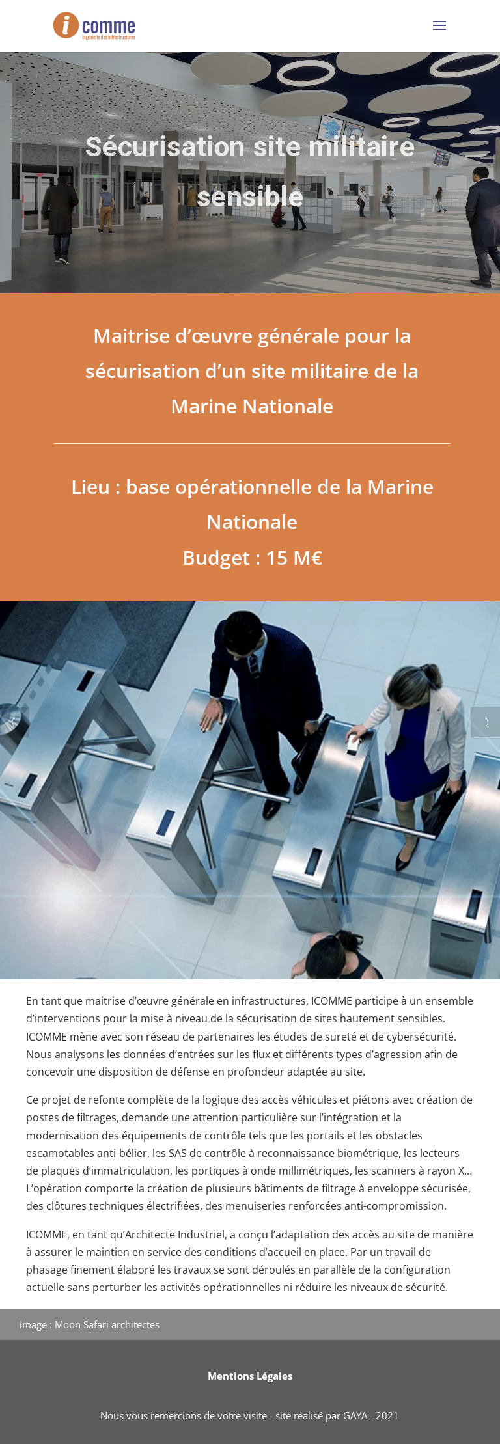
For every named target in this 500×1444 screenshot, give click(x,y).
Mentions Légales (250, 1375)
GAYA (355, 1415)
